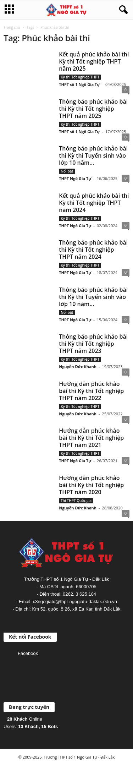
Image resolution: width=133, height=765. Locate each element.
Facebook (28, 653)
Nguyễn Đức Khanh (77, 366)
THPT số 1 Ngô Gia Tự (79, 84)
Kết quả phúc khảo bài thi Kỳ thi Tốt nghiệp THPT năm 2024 (94, 203)
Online (24, 719)
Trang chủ (12, 27)
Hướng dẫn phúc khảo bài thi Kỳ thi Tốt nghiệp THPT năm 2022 (91, 391)
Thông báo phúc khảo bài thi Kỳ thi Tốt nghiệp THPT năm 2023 (93, 344)
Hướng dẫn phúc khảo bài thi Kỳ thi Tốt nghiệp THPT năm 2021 (91, 438)
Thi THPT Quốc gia (76, 500)
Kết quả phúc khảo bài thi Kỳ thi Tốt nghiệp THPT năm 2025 (94, 61)
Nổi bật (67, 171)
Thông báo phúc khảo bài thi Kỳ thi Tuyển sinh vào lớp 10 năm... (93, 155)
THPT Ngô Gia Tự (75, 178)
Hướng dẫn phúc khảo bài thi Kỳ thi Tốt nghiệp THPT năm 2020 (91, 485)
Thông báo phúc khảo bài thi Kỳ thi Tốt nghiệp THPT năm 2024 (93, 250)
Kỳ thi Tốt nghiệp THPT (80, 77)
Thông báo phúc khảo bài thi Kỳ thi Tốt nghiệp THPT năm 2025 (93, 109)
